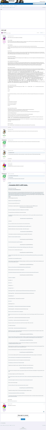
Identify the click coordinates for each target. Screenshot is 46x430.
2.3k (4, 411)
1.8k (4, 43)
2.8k (4, 158)
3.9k (4, 147)
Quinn (4, 163)
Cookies (23, 427)
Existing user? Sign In (42, 1)
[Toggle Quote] (8, 152)
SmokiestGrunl (4, 173)
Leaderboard (15, 5)
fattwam (5, 32)
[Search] (36, 3)
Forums (1, 5)
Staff (8, 5)
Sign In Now (23, 419)
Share (38, 32)
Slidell (4, 129)
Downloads (5, 5)
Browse (2, 4)
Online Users (11, 5)
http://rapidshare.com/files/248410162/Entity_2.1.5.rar (14, 189)
